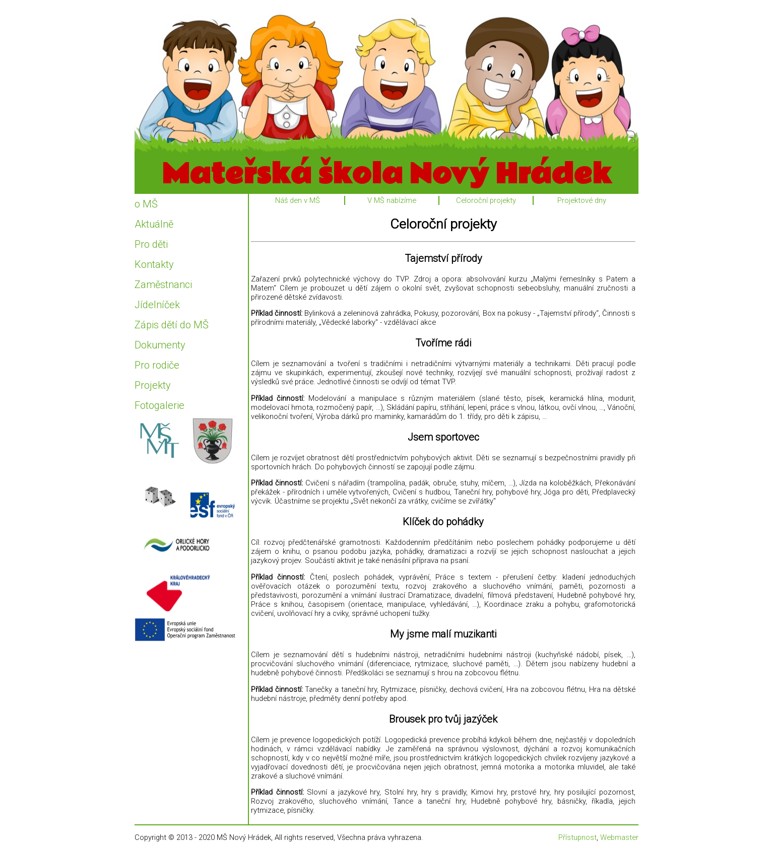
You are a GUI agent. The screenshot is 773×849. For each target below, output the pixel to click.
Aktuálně (154, 224)
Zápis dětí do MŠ (172, 325)
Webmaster (619, 837)
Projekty (153, 385)
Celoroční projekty (486, 200)
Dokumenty (160, 345)
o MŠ (146, 204)
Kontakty (154, 264)
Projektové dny (581, 200)
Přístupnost (577, 837)
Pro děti (151, 244)
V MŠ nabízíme (391, 200)
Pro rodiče (157, 365)
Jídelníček (157, 305)
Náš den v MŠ (297, 200)
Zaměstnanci (163, 284)
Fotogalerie (159, 405)
